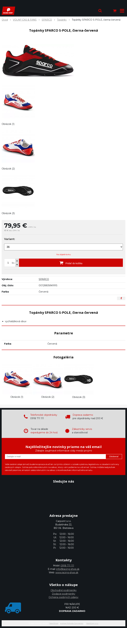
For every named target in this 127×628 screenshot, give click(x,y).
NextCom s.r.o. (92, 623)
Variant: (9, 239)
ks (13, 262)
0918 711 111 (67, 565)
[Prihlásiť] (107, 10)
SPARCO (44, 279)
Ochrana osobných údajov (63, 597)
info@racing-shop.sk (67, 569)
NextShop (53, 623)
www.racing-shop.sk (66, 572)
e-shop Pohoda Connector (71, 623)
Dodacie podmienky (63, 593)
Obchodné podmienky (64, 590)
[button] (100, 10)
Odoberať (114, 456)
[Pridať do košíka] (71, 263)
